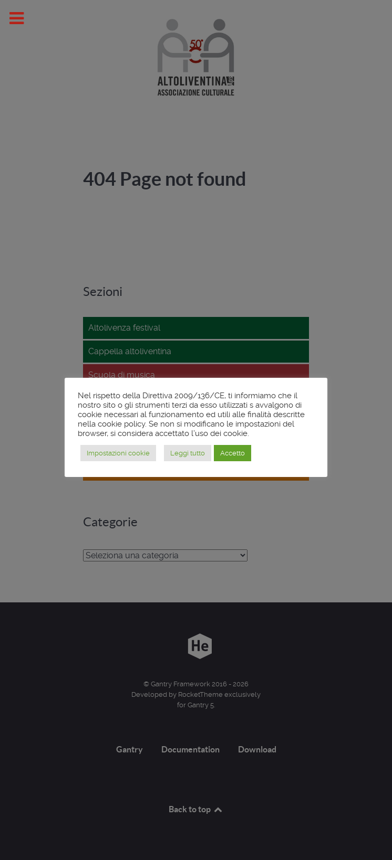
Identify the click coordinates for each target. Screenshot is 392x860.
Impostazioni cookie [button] (118, 453)
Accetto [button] (232, 453)
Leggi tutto (187, 453)
